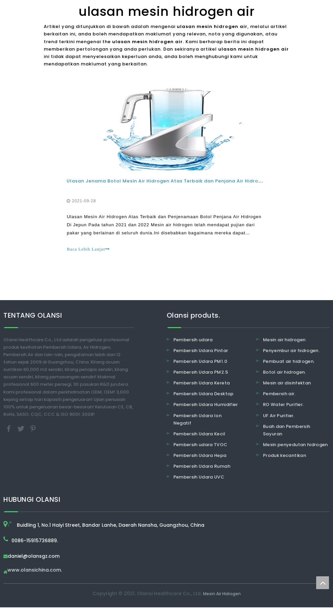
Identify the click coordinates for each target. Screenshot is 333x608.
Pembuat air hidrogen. (288, 362)
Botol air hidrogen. (284, 373)
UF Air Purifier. (279, 416)
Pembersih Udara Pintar (200, 351)
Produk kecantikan (284, 456)
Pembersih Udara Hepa (200, 456)
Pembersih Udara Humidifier (205, 405)
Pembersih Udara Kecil (199, 434)
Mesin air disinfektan (287, 383)
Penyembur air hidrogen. (291, 351)
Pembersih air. (279, 394)
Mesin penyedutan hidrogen (295, 445)
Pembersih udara (193, 340)
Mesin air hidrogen (284, 340)
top (322, 582)
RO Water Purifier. (283, 405)
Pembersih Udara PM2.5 (200, 373)
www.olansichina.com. (34, 571)
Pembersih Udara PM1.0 (200, 362)
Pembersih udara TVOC (200, 445)
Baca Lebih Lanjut (88, 249)
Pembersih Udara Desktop (203, 394)
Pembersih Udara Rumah (201, 467)
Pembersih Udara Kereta (201, 383)
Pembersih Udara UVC (199, 477)
